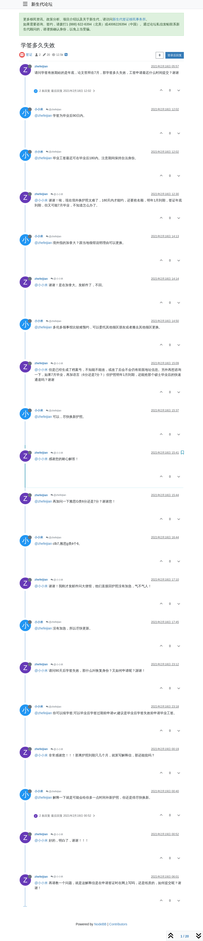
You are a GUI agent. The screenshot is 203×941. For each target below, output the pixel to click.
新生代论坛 (42, 4)
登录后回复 (175, 55)
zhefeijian (41, 66)
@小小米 (57, 194)
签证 (29, 54)
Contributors (118, 924)
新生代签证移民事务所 (129, 19)
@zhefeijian (53, 109)
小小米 (39, 109)
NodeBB (100, 924)
